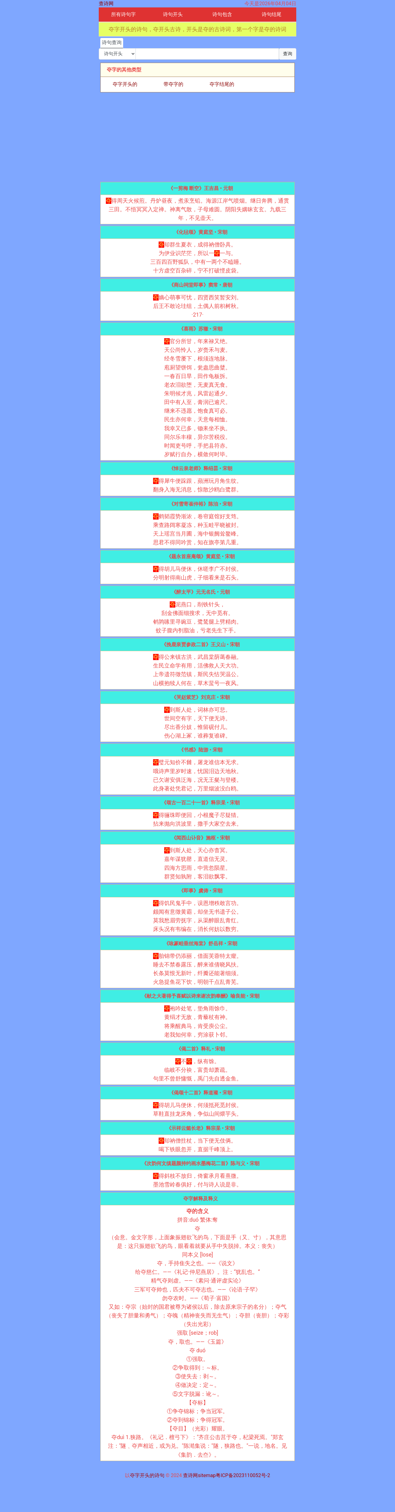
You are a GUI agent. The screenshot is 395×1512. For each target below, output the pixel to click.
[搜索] (207, 54)
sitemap (207, 1475)
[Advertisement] (197, 137)
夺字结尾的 (222, 84)
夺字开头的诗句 (147, 1475)
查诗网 (106, 3)
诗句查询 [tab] (112, 42)
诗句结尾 (271, 14)
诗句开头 (173, 14)
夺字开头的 (125, 84)
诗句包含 (222, 14)
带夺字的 (173, 84)
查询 (287, 54)
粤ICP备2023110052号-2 (243, 1475)
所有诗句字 (123, 14)
